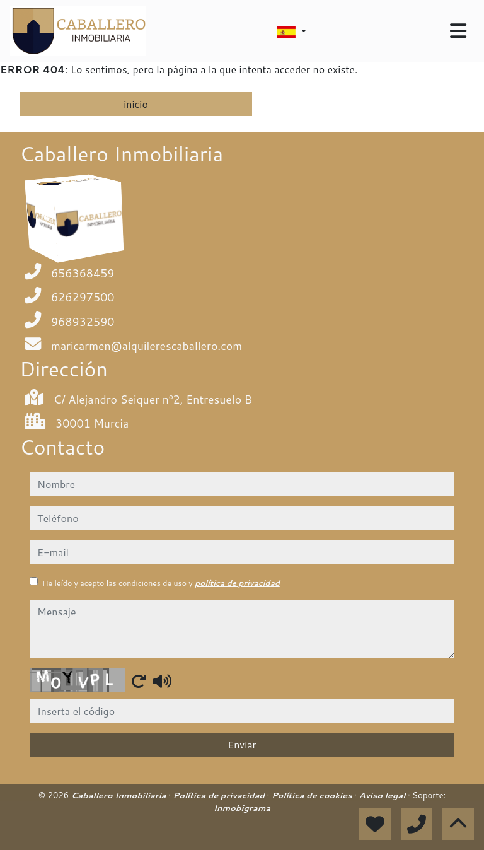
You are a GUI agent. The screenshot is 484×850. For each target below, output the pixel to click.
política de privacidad (237, 583)
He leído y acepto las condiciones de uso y (161, 583)
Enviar (242, 744)
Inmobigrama (242, 807)
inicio (136, 103)
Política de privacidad (220, 795)
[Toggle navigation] (458, 31)
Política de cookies (313, 795)
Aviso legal (383, 795)
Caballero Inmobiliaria (119, 795)
